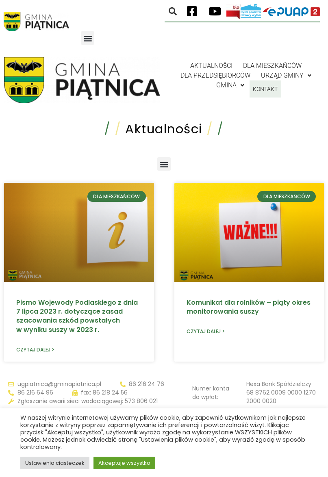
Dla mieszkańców (272, 65)
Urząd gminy (286, 75)
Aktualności (211, 65)
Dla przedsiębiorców (215, 75)
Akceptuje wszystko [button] (124, 463)
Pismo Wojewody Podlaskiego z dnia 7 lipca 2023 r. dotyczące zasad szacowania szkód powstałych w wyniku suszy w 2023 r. (77, 316)
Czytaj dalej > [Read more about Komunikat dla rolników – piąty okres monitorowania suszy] (206, 331)
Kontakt (265, 85)
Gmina (226, 85)
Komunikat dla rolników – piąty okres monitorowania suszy (249, 307)
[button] (87, 38)
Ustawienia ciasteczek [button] (55, 463)
